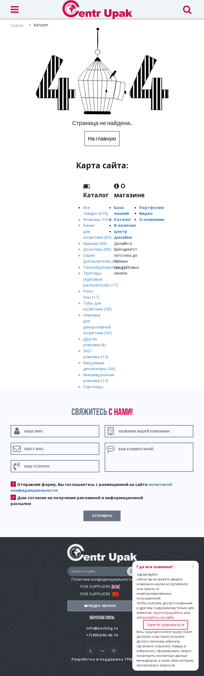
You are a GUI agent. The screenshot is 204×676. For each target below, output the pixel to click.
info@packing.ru (102, 628)
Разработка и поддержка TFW (102, 659)
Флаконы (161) (97, 219)
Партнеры (93, 386)
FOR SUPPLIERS (100, 586)
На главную (102, 138)
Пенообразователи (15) (106, 267)
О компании (151, 219)
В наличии (125, 225)
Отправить (102, 516)
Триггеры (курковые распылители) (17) (100, 279)
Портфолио (151, 207)
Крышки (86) (95, 243)
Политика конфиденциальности (102, 579)
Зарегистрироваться (165, 624)
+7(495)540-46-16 (102, 635)
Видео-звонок (100, 606)
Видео (146, 213)
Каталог (122, 219)
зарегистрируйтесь (168, 612)
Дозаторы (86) (97, 249)
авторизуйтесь (148, 617)
